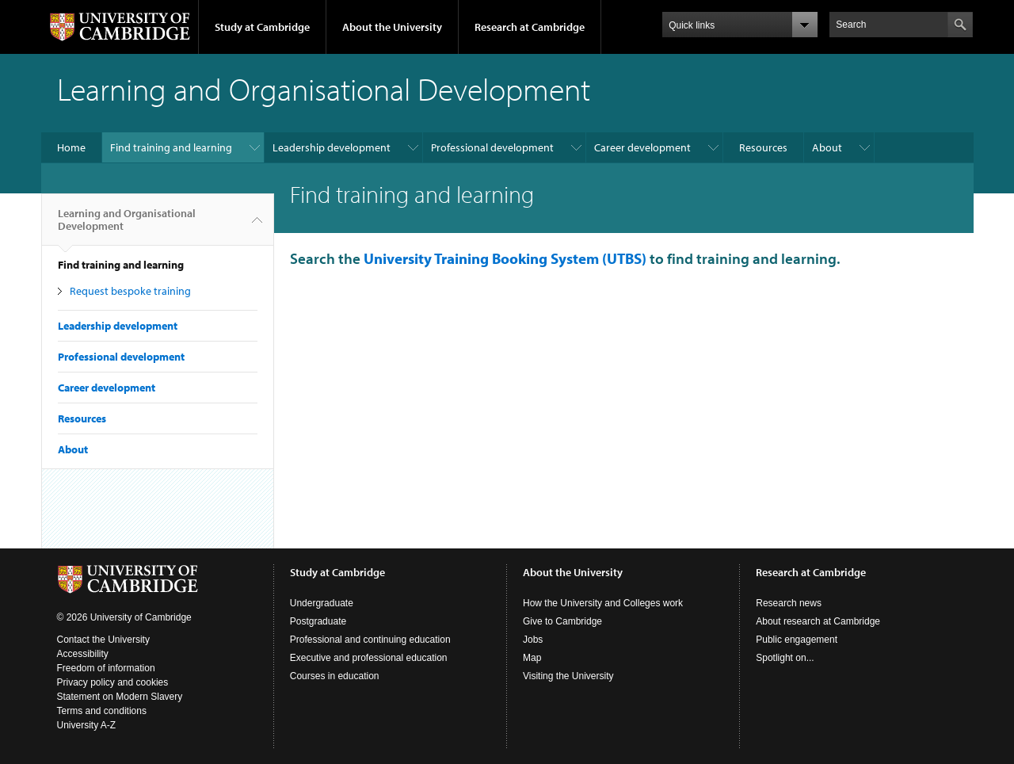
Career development (642, 147)
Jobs (533, 639)
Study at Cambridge (262, 27)
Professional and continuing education (370, 639)
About (827, 147)
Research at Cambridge (530, 27)
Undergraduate (321, 603)
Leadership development (332, 147)
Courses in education (334, 676)
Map (532, 657)
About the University (392, 27)
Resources (763, 147)
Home (71, 147)
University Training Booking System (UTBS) (505, 258)
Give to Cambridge (562, 621)
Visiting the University (568, 676)
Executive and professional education (369, 657)
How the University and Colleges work (603, 603)
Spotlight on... (785, 657)
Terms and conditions (102, 710)
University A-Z (86, 725)
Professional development (492, 147)
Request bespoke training (130, 291)
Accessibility (83, 653)
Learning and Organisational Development (127, 226)
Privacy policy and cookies (113, 682)
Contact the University (103, 639)
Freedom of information (106, 668)
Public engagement (796, 639)
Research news (788, 603)
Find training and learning (171, 147)
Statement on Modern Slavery (120, 696)
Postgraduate (318, 621)
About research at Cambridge (818, 621)
